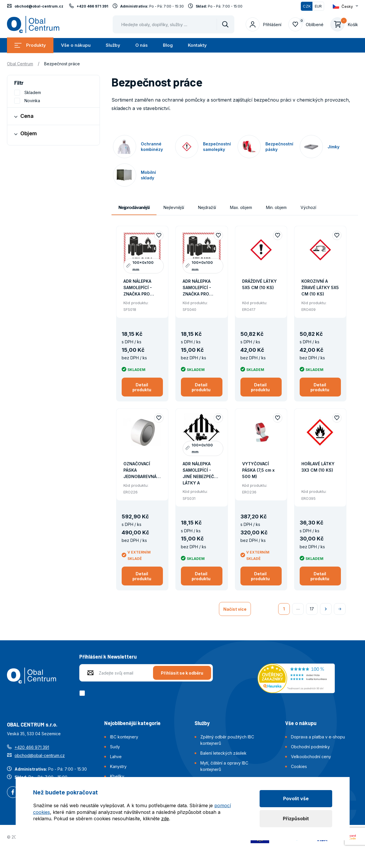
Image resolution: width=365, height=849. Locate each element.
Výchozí (308, 207)
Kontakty (197, 45)
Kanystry (118, 766)
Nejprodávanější (134, 207)
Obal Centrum (20, 63)
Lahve (116, 756)
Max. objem (241, 207)
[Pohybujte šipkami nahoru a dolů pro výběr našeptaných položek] (173, 24)
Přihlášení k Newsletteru (108, 656)
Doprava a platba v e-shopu (318, 736)
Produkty (30, 45)
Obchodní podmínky (310, 746)
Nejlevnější (173, 207)
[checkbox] (83, 693)
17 (312, 608)
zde (165, 818)
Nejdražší (207, 207)
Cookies (299, 766)
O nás (141, 45)
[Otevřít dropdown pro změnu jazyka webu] (345, 6)
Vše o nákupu (76, 45)
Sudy (115, 746)
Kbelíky (117, 776)
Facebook (13, 792)
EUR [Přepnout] (318, 6)
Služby (113, 45)
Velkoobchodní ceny (311, 756)
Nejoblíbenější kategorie (132, 723)
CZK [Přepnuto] (307, 6)
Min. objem (276, 207)
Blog (168, 45)
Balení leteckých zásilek (223, 753)
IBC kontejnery (124, 736)
